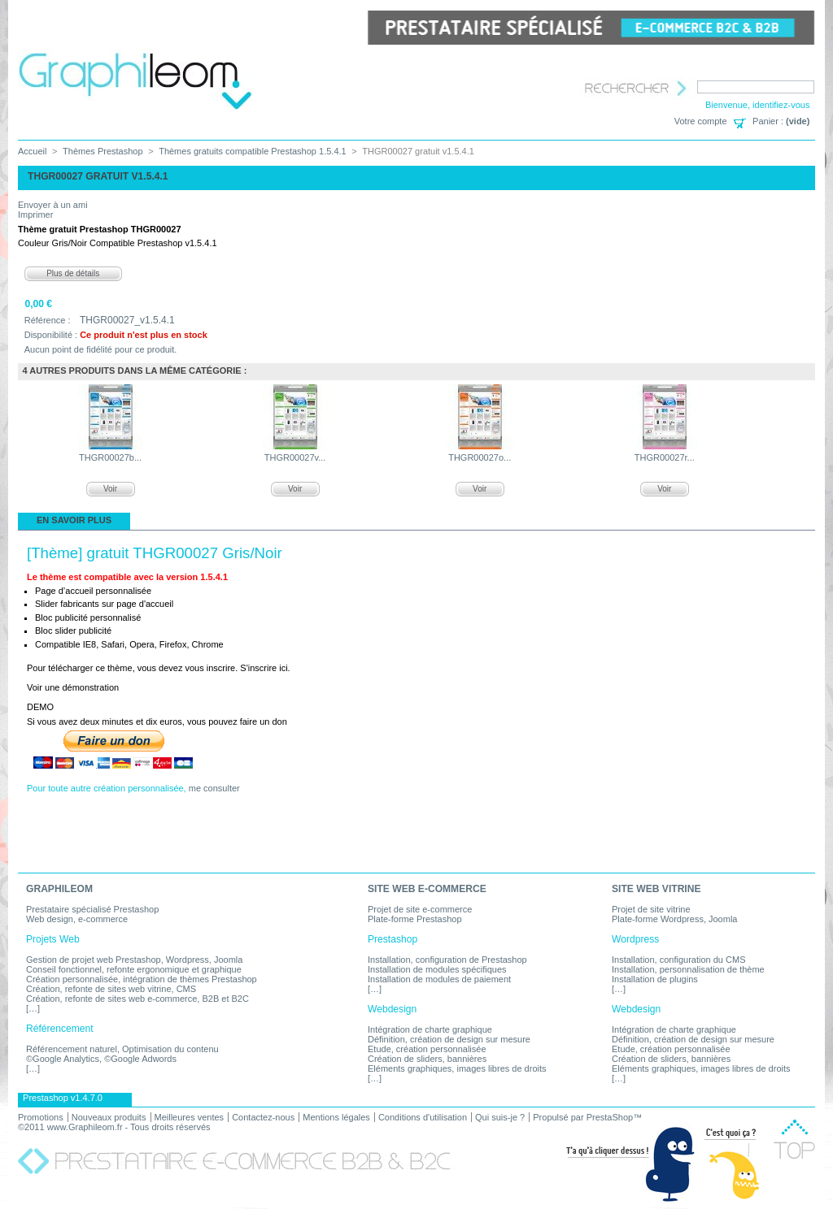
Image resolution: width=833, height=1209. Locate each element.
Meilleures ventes (190, 1117)
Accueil (32, 151)
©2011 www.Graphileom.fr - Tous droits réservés (114, 1127)
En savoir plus (74, 520)
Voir (110, 488)
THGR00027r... (665, 457)
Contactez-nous (263, 1117)
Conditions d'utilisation (422, 1117)
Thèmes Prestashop (102, 151)
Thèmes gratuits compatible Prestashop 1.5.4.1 (253, 151)
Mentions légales (336, 1117)
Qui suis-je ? (500, 1117)
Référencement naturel (71, 1049)
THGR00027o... (479, 457)
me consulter (214, 788)
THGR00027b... (110, 457)
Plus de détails (72, 273)
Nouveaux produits (109, 1117)
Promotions (40, 1117)
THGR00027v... (295, 457)
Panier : (767, 121)
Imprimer (35, 214)
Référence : (47, 320)
